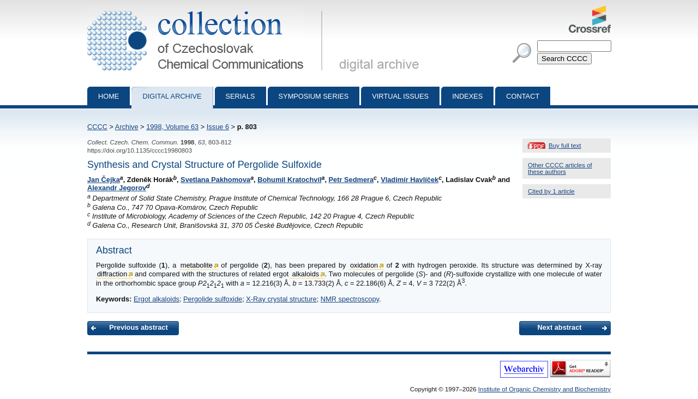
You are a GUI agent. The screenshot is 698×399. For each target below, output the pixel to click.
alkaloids (305, 274)
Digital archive (171, 96)
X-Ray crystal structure (281, 299)
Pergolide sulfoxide (212, 299)
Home (108, 96)
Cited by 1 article (551, 191)
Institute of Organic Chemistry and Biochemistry (544, 389)
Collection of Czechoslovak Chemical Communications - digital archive (207, 9)
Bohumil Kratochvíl (289, 180)
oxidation (364, 265)
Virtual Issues (400, 96)
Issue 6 (218, 127)
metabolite (196, 265)
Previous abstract (138, 327)
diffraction (112, 274)
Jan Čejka (103, 180)
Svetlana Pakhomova (215, 180)
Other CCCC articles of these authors (560, 168)
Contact (522, 96)
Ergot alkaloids (156, 299)
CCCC (97, 127)
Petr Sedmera (351, 180)
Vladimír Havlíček (409, 180)
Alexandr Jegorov (116, 188)
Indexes (467, 96)
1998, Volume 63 (172, 127)
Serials (240, 96)
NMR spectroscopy (350, 299)
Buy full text (565, 145)
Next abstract (559, 327)
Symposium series (314, 96)
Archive (127, 127)
